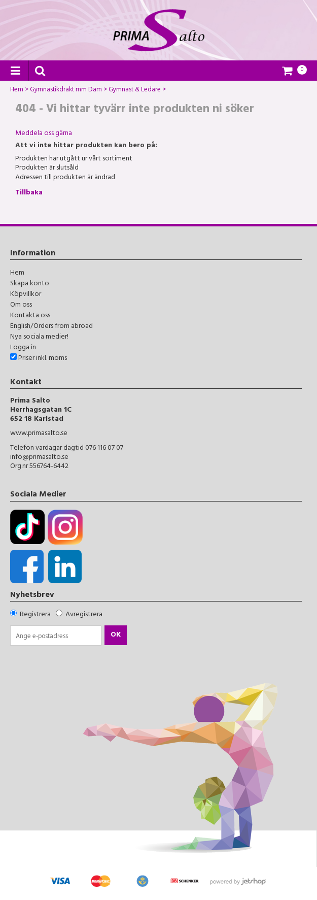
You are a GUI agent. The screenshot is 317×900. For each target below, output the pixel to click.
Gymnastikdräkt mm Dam (66, 91)
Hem (16, 91)
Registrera (35, 615)
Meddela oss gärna (43, 133)
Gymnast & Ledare (135, 91)
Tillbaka (29, 193)
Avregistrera (83, 615)
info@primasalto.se (39, 457)
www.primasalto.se (38, 434)
